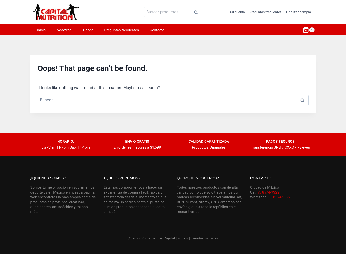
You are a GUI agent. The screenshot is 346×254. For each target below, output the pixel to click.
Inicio (41, 30)
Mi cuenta (237, 12)
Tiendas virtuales (204, 238)
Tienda (87, 30)
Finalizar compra (298, 12)
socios (182, 238)
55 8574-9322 (268, 192)
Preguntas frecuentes (265, 12)
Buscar (197, 12)
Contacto (157, 30)
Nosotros (64, 30)
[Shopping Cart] (308, 30)
